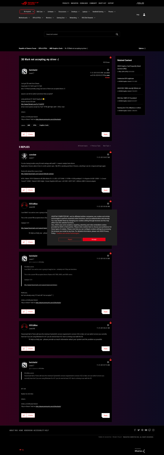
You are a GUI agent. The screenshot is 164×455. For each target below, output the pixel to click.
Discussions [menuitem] (62, 12)
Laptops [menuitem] (84, 12)
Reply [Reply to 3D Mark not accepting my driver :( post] (106, 134)
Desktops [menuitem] (74, 12)
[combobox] (82, 34)
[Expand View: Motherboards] (29, 17)
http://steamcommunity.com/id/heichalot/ (48, 119)
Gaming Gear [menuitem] (61, 18)
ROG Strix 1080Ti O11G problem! (127, 98)
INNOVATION (74, 3)
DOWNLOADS (84, 3)
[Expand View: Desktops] (79, 11)
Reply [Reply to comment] (106, 190)
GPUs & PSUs (43, 48)
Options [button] (141, 48)
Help (138, 15)
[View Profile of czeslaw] (32, 154)
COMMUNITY (93, 3)
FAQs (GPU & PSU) (123, 71)
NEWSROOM (28, 430)
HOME (21, 430)
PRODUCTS (66, 3)
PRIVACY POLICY (117, 437)
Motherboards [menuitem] (23, 18)
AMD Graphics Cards (56, 48)
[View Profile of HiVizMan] (33, 203)
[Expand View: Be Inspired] (33, 12)
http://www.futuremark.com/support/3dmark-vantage (37, 174)
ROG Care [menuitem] (40, 12)
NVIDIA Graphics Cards (125, 81)
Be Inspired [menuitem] (27, 11)
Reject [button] (70, 239)
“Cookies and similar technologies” (67, 233)
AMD (29, 125)
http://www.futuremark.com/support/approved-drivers (37, 228)
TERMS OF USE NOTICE (104, 437)
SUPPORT (111, 3)
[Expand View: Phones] (115, 11)
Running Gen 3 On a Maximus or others (129, 108)
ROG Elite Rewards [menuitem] (87, 18)
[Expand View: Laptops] (89, 11)
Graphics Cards (44, 125)
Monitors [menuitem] (49, 18)
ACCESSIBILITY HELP (41, 430)
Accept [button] (94, 239)
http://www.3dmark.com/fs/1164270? (32, 104)
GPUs (34, 125)
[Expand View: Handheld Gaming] (105, 11)
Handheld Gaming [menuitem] (98, 12)
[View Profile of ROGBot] (107, 77)
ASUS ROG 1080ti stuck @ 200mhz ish (129, 88)
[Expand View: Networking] (78, 17)
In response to (37, 262)
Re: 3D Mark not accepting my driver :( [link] (76, 48)
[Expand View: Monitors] (53, 17)
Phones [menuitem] (111, 12)
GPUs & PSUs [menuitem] (37, 18)
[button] (23, 134)
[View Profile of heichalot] (33, 70)
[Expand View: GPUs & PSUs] (42, 17)
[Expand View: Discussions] (68, 11)
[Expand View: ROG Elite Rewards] (95, 17)
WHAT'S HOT (102, 3)
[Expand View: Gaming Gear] (66, 17)
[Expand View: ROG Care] (44, 11)
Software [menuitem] (50, 12)
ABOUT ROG (14, 430)
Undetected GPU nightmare (125, 78)
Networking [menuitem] (73, 18)
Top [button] (22, 450)
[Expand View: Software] (55, 11)
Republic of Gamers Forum (27, 48)
